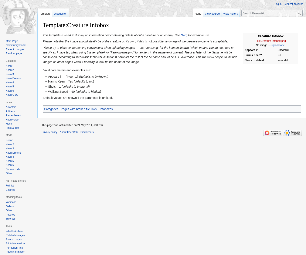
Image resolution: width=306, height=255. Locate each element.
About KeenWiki (69, 132)
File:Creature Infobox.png (271, 40)
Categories (51, 109)
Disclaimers (87, 132)
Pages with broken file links (79, 109)
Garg (184, 35)
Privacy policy (49, 132)
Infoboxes (106, 109)
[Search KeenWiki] (272, 13)
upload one (278, 45)
